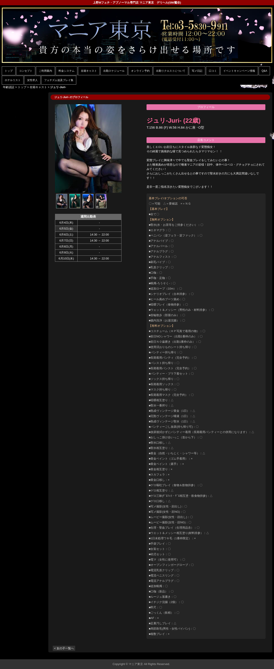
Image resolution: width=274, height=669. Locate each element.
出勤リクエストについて (170, 70)
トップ (9, 70)
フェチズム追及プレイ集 (58, 80)
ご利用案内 (45, 70)
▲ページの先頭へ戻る (255, 655)
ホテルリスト (13, 80)
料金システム (66, 70)
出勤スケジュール (114, 70)
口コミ (213, 70)
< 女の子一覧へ (64, 648)
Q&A (264, 70)
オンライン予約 (140, 70)
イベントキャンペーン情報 (239, 70)
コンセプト (25, 70)
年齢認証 (8, 87)
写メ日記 (197, 70)
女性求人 (32, 80)
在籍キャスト (89, 70)
